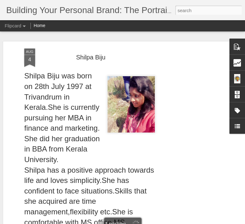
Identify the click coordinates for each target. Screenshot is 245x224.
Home (39, 25)
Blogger (142, 220)
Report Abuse (160, 220)
